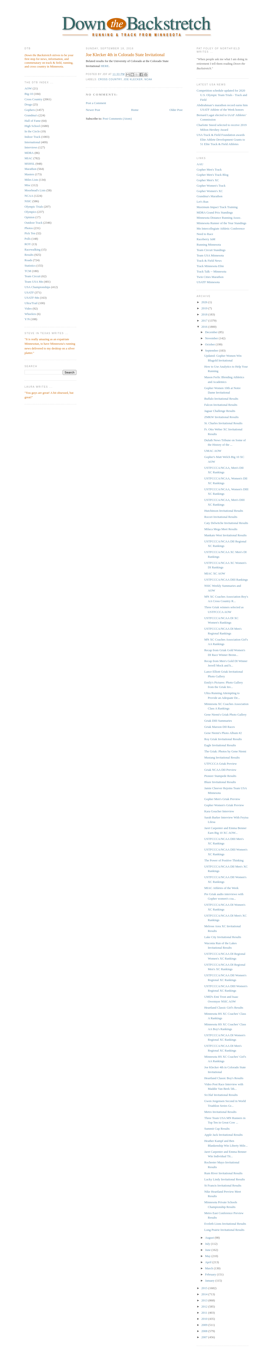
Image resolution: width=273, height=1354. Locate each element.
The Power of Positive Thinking (224, 860)
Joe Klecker (133, 79)
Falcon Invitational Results (220, 405)
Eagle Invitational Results (220, 745)
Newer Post (93, 110)
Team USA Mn (34, 281)
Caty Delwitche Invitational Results (226, 523)
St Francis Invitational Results (222, 1185)
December (212, 332)
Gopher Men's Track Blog (212, 174)
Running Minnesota (209, 244)
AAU (200, 164)
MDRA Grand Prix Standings (215, 212)
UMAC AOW (212, 451)
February (211, 1274)
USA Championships (37, 287)
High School (32, 126)
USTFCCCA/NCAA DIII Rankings (226, 579)
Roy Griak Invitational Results (223, 739)
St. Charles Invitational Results (223, 423)
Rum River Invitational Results (223, 1173)
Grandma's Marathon (210, 196)
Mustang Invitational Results (222, 757)
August (210, 1237)
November (212, 338)
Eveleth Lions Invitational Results (225, 1223)
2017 (204, 320)
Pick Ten (30, 233)
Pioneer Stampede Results (220, 776)
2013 (204, 1300)
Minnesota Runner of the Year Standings (221, 223)
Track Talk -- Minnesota (211, 271)
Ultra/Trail (31, 303)
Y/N (27, 319)
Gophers (30, 110)
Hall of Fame (33, 120)
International (32, 142)
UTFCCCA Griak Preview (220, 763)
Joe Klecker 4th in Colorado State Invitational (125, 54)
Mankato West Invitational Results (225, 535)
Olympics (31, 212)
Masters (29, 174)
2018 (204, 314)
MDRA (29, 153)
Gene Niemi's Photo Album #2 (223, 733)
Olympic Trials (34, 206)
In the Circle (32, 131)
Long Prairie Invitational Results (224, 1230)
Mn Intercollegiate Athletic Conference (221, 228)
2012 (204, 1306)
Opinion (30, 217)
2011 (204, 1312)
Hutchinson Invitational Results (223, 510)
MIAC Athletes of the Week (221, 888)
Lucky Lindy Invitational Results (224, 1179)
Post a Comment (96, 103)
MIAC (29, 158)
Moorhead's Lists (35, 190)
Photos (29, 228)
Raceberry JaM (206, 239)
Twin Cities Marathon (210, 277)
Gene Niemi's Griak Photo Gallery (225, 714)
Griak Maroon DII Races (219, 727)
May (208, 1256)
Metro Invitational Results (220, 1112)
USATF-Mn (32, 297)
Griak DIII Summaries (218, 720)
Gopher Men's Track (209, 169)
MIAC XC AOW (214, 573)
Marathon (31, 169)
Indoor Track (33, 136)
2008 (204, 1331)
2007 (204, 1337)
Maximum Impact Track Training (217, 207)
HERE (105, 66)
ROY (28, 244)
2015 (204, 1288)
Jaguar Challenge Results (219, 411)
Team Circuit (33, 276)
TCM (28, 271)
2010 (204, 1318)
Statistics (30, 265)
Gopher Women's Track (211, 185)
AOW (28, 88)
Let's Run (202, 201)
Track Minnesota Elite (210, 266)
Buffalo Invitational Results (221, 398)
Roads (28, 260)
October (210, 344)
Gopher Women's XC (210, 191)
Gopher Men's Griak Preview (222, 799)
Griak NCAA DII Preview (220, 769)
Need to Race (205, 234)
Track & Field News (209, 260)
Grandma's (31, 115)
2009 (204, 1325)
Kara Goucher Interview (219, 811)
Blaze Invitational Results (220, 782)
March (209, 1268)
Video (28, 308)
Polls (28, 238)
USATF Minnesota (208, 282)
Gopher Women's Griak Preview (224, 805)
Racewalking (33, 249)
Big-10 (29, 94)
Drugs (28, 104)
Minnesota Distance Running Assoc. (219, 217)
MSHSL (30, 163)
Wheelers (30, 314)
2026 (204, 302)
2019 (204, 308)
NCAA (29, 195)
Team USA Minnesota (210, 255)
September (212, 350)
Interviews (31, 147)
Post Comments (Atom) (117, 118)
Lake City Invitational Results (222, 937)
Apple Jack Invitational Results (223, 1134)
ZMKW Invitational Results (221, 417)
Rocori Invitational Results (220, 517)
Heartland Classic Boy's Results (223, 1078)
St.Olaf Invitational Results (221, 1095)
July (208, 1243)
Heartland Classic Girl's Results (223, 1007)
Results (29, 254)
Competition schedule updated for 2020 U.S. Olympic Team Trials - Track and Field (222, 95)
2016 (204, 326)
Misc (28, 185)
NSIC (28, 201)
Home (135, 110)
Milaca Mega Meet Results (220, 529)
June (208, 1250)
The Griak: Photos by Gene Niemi (225, 751)
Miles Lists (31, 179)
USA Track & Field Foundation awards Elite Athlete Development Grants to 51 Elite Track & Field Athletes (221, 139)
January (210, 1280)
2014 (204, 1294)
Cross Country (33, 99)
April (208, 1262)
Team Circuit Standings (211, 250)
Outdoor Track (33, 222)
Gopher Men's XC (208, 180)
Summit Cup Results (217, 1128)
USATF (29, 292)
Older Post (176, 110)
